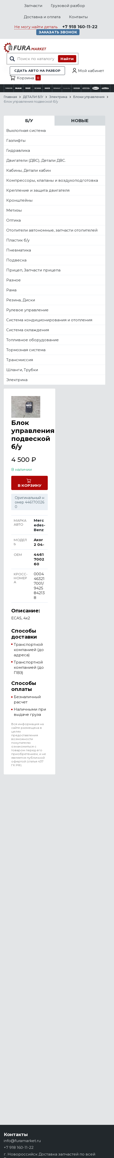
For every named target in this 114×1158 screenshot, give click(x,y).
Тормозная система (26, 349)
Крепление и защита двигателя (38, 190)
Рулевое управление (27, 310)
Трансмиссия (19, 359)
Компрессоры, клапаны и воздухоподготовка (52, 180)
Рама (11, 290)
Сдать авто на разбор (37, 71)
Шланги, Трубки (22, 369)
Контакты (78, 16)
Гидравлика (18, 150)
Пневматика (18, 250)
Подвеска (16, 260)
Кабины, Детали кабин (28, 170)
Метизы (14, 210)
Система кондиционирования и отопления (49, 320)
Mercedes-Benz (39, 525)
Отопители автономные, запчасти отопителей (52, 230)
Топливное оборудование (32, 339)
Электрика (17, 379)
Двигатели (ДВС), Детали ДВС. (36, 160)
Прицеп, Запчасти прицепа (33, 270)
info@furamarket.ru (22, 1140)
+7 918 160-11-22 (80, 26)
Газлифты (16, 140)
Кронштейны (19, 200)
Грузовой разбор (68, 5)
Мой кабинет (91, 70)
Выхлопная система (26, 130)
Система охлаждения (27, 330)
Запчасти (33, 5)
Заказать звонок (58, 32)
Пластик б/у (18, 240)
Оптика (13, 220)
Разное (13, 280)
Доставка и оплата (42, 16)
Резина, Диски (20, 300)
